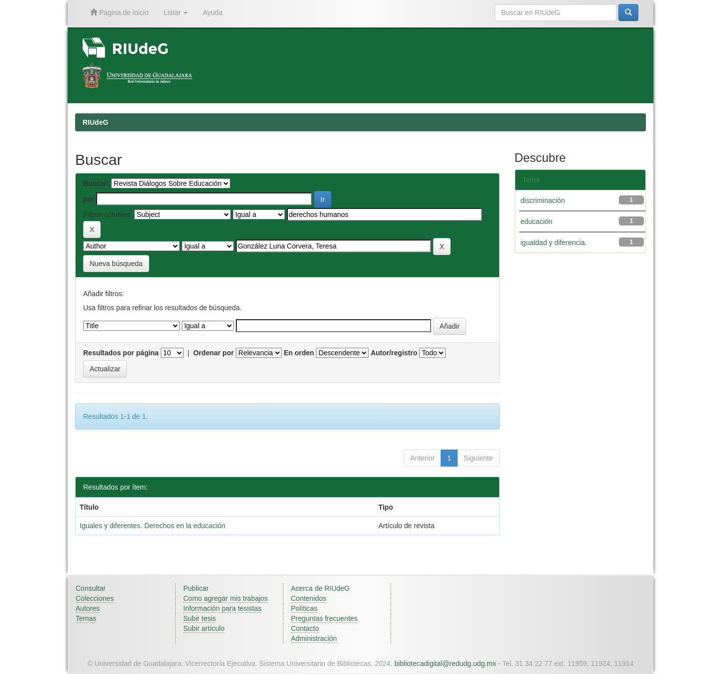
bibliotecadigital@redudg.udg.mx (445, 663)
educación (537, 221)
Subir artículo (203, 628)
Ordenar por (213, 353)
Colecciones (95, 598)
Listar (176, 13)
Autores (88, 608)
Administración (314, 638)
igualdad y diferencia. (554, 243)
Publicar (196, 588)
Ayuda (212, 13)
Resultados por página (121, 353)
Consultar (91, 588)
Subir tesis (199, 618)
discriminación (543, 200)
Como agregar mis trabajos (225, 598)
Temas (86, 618)
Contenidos (308, 598)
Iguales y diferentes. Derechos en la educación (152, 526)
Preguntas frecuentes (324, 618)
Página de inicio (119, 12)
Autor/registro (394, 353)
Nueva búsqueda (116, 264)
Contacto (305, 628)
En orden (299, 353)
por (89, 199)
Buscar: (96, 183)
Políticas (304, 608)
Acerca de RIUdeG (320, 588)
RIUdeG (95, 122)
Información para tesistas (222, 608)
